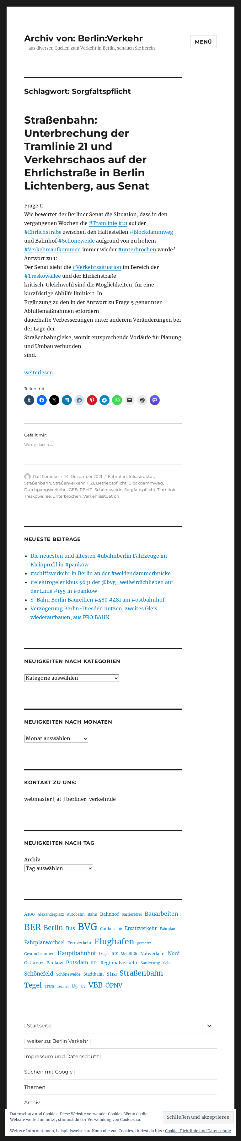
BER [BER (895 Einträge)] (32, 927)
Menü (203, 42)
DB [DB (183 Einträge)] (119, 929)
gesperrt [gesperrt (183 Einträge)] (144, 943)
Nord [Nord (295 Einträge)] (174, 953)
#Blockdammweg (151, 232)
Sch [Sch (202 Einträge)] (166, 963)
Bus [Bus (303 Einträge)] (70, 928)
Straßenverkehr (69, 482)
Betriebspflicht (111, 482)
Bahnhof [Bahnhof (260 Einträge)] (109, 914)
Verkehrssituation (101, 496)
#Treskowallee (42, 276)
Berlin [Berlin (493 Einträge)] (53, 928)
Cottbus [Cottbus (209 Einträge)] (107, 928)
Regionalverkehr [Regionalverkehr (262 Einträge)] (119, 963)
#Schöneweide (76, 241)
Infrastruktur (141, 476)
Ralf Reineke (46, 476)
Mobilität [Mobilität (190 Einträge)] (129, 954)
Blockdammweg (145, 482)
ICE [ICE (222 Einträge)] (114, 953)
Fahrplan (117, 476)
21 (92, 482)
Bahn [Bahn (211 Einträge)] (92, 914)
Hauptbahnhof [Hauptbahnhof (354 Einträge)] (76, 953)
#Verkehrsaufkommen (52, 249)
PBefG (86, 489)
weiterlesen (38, 372)
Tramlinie (167, 489)
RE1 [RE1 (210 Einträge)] (94, 963)
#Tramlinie (103, 223)
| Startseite (37, 1026)
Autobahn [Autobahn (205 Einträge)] (76, 914)
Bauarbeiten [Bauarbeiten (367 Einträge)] (161, 913)
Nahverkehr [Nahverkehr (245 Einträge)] (152, 953)
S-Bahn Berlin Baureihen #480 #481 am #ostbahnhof (97, 600)
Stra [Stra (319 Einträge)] (111, 974)
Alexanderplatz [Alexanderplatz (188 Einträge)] (51, 914)
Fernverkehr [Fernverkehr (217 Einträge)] (79, 942)
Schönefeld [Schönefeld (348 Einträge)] (38, 973)
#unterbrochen (137, 249)
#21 (122, 223)
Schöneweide (108, 489)
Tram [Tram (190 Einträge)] (49, 986)
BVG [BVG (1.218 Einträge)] (87, 927)
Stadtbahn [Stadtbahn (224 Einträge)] (93, 974)
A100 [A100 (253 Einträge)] (29, 914)
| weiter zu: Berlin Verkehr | (57, 1041)
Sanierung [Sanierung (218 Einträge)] (150, 963)
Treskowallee (37, 496)
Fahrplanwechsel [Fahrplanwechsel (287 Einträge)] (44, 942)
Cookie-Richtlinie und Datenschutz (198, 1130)
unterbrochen (67, 496)
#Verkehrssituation (96, 267)
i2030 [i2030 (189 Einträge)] (104, 954)
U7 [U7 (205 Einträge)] (83, 986)
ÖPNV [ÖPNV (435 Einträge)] (113, 985)
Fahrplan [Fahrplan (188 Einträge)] (167, 929)
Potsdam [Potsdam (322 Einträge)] (77, 962)
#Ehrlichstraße (43, 232)
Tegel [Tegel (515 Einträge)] (33, 985)
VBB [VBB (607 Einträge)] (95, 985)
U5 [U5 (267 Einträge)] (75, 986)
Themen (35, 1087)
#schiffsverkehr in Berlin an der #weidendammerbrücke (100, 573)
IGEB (72, 489)
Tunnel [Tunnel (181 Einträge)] (63, 986)
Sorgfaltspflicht (139, 489)
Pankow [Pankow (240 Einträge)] (54, 963)
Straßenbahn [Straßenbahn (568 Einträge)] (141, 973)
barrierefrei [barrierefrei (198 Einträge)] (132, 914)
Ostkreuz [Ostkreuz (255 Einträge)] (34, 963)
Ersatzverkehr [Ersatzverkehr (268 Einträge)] (141, 928)
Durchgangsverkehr (45, 489)
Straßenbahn (37, 482)
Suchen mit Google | (50, 1072)
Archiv (32, 859)
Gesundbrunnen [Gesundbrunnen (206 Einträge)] (39, 953)
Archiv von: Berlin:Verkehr (83, 38)
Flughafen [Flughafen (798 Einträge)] (114, 941)
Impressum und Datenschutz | (63, 1056)
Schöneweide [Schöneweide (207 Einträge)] (68, 974)
